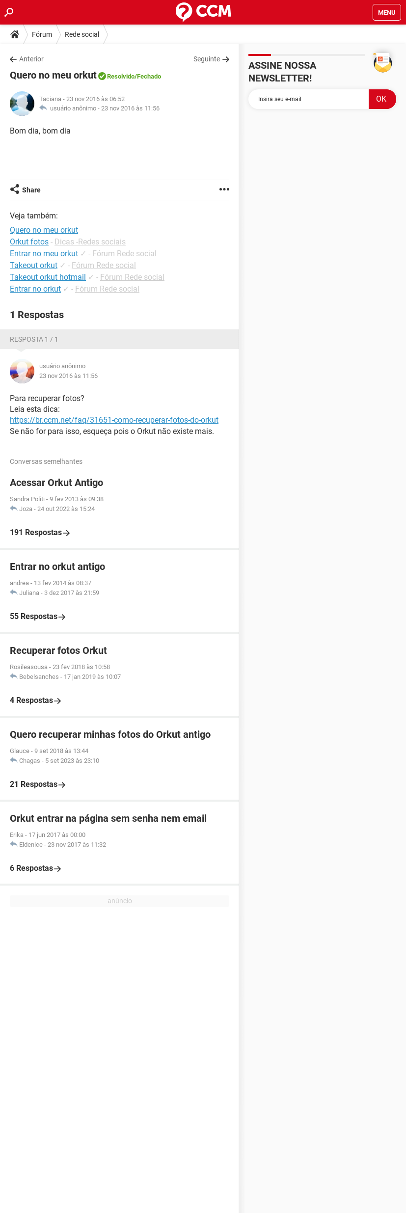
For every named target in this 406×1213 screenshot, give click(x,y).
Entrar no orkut (35, 289)
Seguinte (206, 59)
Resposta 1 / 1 (34, 339)
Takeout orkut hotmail (48, 277)
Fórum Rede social (124, 253)
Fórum (42, 34)
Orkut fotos (29, 241)
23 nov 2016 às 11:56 (130, 108)
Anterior (31, 59)
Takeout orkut (33, 265)
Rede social (82, 34)
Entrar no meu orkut (44, 253)
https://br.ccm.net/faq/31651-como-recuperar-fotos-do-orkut (114, 420)
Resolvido (121, 76)
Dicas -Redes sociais (90, 241)
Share (31, 190)
